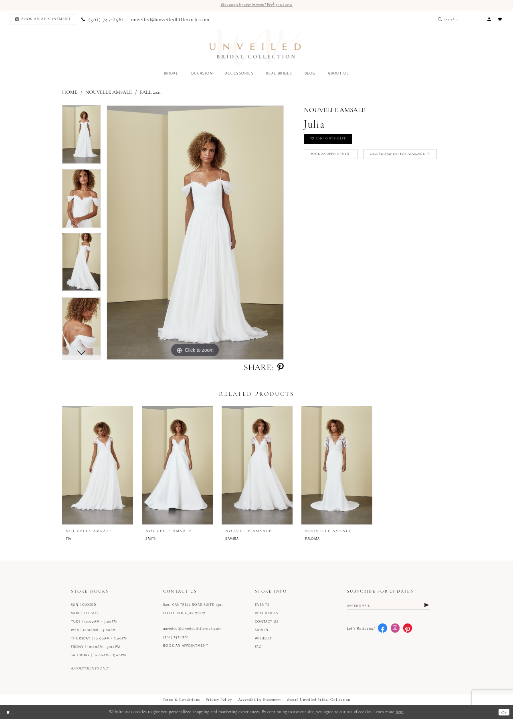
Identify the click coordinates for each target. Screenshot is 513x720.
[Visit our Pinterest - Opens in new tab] (407, 630)
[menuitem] (42, 20)
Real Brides (266, 613)
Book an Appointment (336, 159)
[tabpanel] (81, 138)
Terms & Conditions (181, 700)
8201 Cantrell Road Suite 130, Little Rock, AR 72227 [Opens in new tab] (193, 609)
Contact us (267, 622)
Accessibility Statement (259, 700)
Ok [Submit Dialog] (503, 713)
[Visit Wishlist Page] (500, 20)
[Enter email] (388, 606)
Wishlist (263, 639)
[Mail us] (170, 20)
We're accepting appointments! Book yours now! (256, 5)
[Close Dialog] (9, 713)
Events (262, 605)
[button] (489, 20)
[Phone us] (102, 20)
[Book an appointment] (43, 20)
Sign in (262, 630)
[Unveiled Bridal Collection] (256, 48)
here (400, 713)
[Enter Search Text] (464, 20)
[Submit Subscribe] (425, 606)
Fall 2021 (150, 93)
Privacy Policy (219, 700)
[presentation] (97, 466)
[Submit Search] (451, 20)
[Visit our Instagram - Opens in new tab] (395, 630)
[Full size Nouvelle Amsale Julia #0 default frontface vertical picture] (195, 234)
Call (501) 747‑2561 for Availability (348, 177)
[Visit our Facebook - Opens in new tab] (382, 630)
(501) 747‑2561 (176, 637)
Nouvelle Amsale (108, 93)
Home (69, 93)
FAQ (258, 647)
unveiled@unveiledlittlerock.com (192, 629)
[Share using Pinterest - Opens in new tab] (280, 369)
